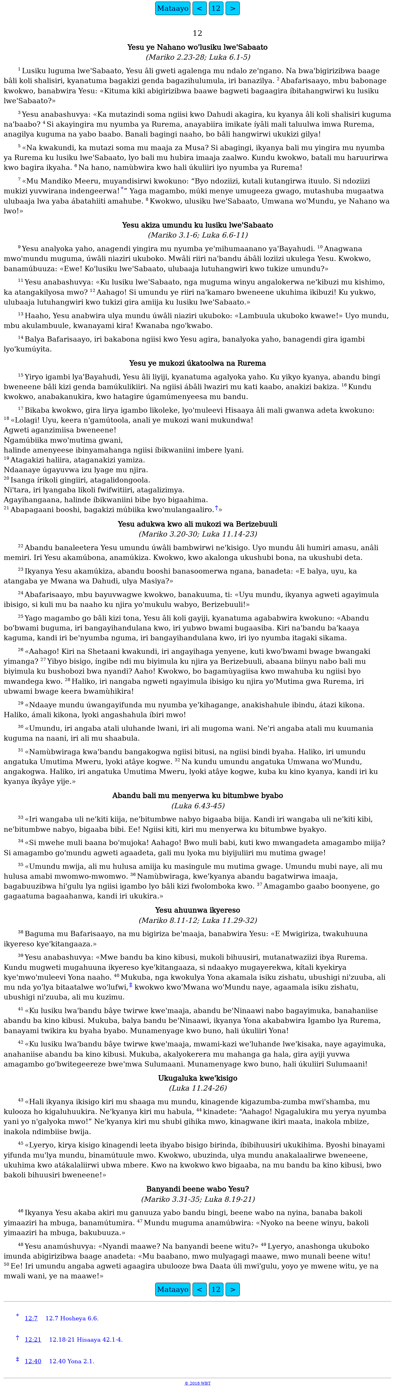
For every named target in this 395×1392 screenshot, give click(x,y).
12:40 (33, 1361)
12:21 (33, 1339)
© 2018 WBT (198, 1383)
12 (216, 8)
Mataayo (173, 8)
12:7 (31, 1318)
